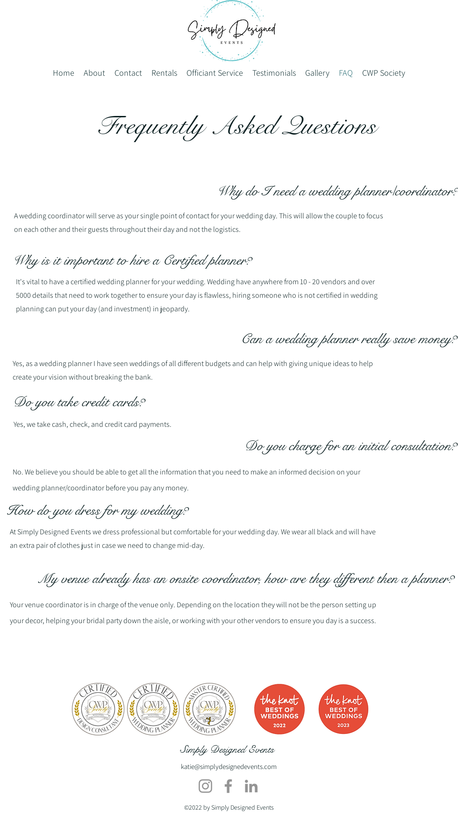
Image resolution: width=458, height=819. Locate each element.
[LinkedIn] (251, 786)
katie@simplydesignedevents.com (229, 766)
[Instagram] (205, 786)
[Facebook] (228, 786)
